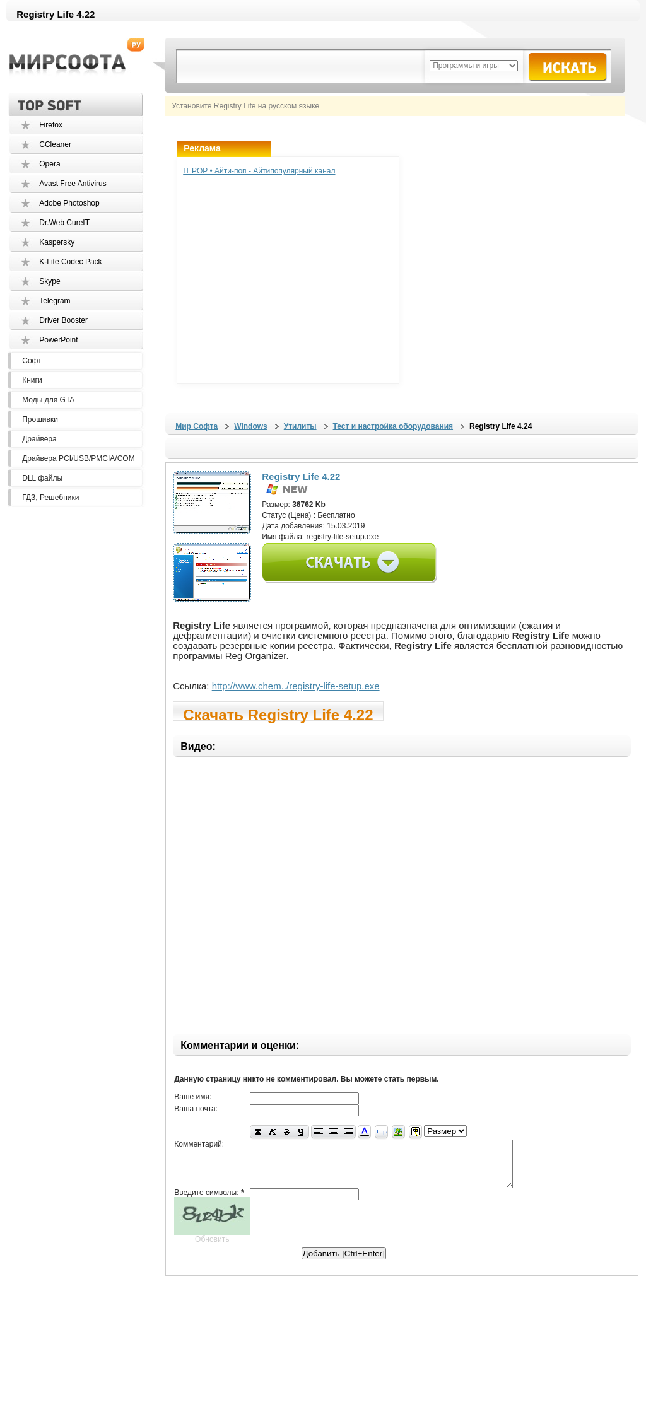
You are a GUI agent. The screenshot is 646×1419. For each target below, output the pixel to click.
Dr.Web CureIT (64, 222)
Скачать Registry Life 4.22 (278, 713)
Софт (31, 360)
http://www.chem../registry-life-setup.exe (296, 685)
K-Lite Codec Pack (70, 261)
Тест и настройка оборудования (393, 426)
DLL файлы (42, 478)
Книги (32, 380)
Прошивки (40, 419)
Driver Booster (63, 320)
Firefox (50, 124)
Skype (49, 281)
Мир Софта (196, 426)
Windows (250, 426)
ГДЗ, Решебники (50, 497)
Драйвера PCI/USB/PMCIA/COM (78, 458)
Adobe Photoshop (69, 203)
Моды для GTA (48, 399)
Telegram (54, 300)
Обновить (212, 1248)
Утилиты (300, 426)
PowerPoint (58, 340)
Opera (49, 164)
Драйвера (39, 439)
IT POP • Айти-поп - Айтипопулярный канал (259, 170)
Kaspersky (56, 242)
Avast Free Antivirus (73, 183)
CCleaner (55, 144)
